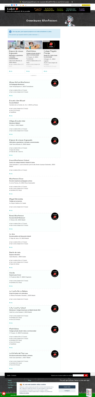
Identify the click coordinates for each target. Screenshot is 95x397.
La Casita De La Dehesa (18, 291)
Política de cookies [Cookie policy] (24, 393)
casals (67, 2)
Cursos (60, 9)
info (10, 71)
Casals (82, 9)
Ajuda (8, 375)
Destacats (33, 75)
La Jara (12, 234)
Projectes (38, 9)
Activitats (49, 9)
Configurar (67, 390)
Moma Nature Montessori (19, 82)
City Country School (17, 308)
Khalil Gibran (31, 51)
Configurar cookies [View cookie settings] (14, 385)
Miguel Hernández (16, 199)
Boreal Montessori (16, 216)
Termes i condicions (14, 383)
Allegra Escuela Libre (17, 121)
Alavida (12, 273)
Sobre (9, 380)
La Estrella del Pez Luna (18, 353)
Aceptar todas (67, 386)
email (75, 375)
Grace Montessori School (19, 160)
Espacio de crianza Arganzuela (16, 52)
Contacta (13, 375)
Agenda (10, 387)
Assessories (71, 9)
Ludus (11, 9)
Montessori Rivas (16, 179)
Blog (29, 380)
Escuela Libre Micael (17, 101)
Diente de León (14, 252)
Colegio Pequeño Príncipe (50, 52)
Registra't (86, 5)
